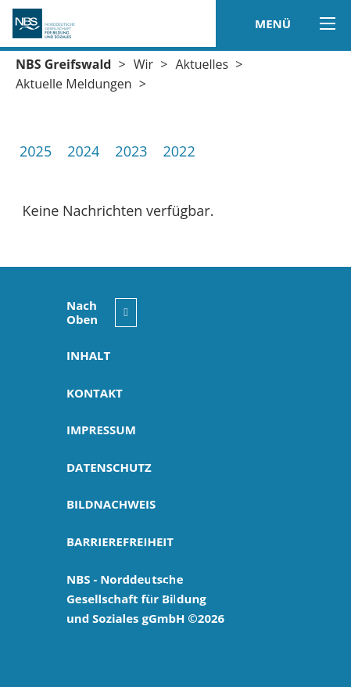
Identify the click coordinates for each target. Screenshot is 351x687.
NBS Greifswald (63, 64)
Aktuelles (201, 64)
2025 (36, 151)
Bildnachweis (111, 504)
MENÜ (291, 23)
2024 (83, 151)
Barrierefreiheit (120, 541)
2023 (131, 151)
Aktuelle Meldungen (74, 83)
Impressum (101, 429)
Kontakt (94, 393)
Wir (143, 64)
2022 (179, 151)
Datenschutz (109, 467)
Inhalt (88, 355)
